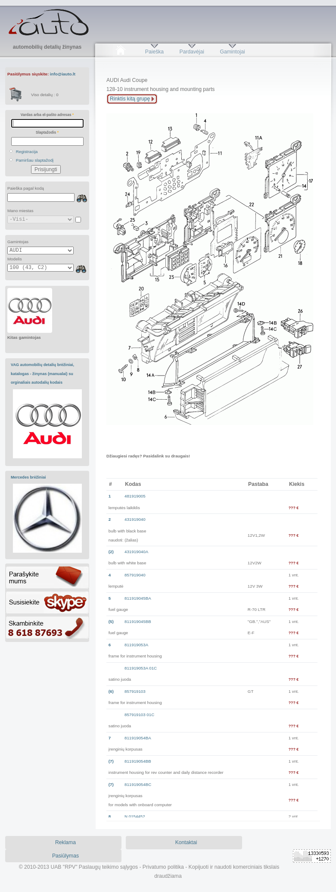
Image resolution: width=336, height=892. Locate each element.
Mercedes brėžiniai (28, 477)
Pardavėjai (192, 52)
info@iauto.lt (62, 74)
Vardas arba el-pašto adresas (47, 115)
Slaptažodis (47, 132)
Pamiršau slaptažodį (35, 160)
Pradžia (120, 52)
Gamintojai (232, 52)
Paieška (154, 52)
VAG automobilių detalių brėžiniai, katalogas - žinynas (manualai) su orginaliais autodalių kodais (42, 374)
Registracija (27, 151)
